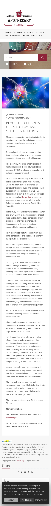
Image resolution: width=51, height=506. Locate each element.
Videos (29, 64)
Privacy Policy (41, 500)
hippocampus (11, 418)
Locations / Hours (13, 35)
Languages (10, 32)
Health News (13, 64)
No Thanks (27, 500)
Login (40, 35)
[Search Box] (21, 57)
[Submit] (42, 57)
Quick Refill (39, 32)
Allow (10, 500)
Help (29, 32)
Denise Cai (26, 197)
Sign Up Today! (29, 35)
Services (21, 32)
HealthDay (20, 461)
